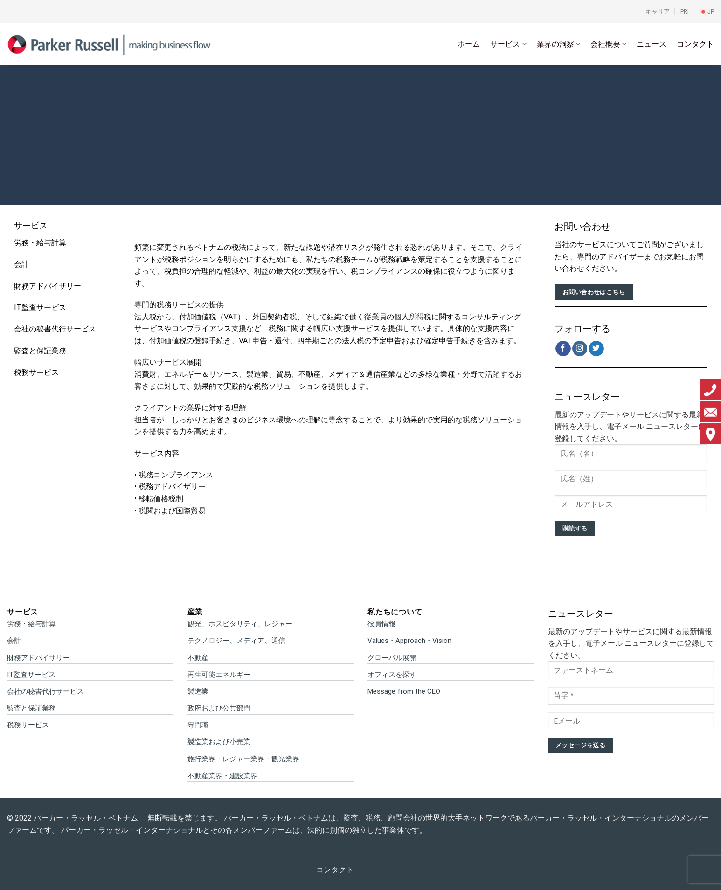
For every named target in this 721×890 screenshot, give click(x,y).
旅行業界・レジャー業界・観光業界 (243, 759)
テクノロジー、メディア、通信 (236, 640)
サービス (508, 44)
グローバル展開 (391, 658)
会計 (21, 264)
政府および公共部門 (218, 708)
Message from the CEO (403, 691)
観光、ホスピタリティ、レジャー (239, 624)
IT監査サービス (40, 307)
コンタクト (695, 44)
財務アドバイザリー (47, 286)
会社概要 (608, 44)
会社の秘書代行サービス (55, 328)
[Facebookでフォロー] (563, 348)
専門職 (197, 725)
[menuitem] (706, 12)
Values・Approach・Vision (409, 640)
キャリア (657, 11)
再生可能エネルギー (218, 674)
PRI (684, 11)
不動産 (197, 658)
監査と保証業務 (40, 350)
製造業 (197, 691)
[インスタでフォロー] (580, 348)
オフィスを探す (391, 674)
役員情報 (381, 624)
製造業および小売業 (218, 742)
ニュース (651, 44)
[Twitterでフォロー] (596, 348)
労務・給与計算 (40, 242)
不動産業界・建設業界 (222, 776)
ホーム (469, 44)
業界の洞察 (558, 44)
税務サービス (36, 372)
